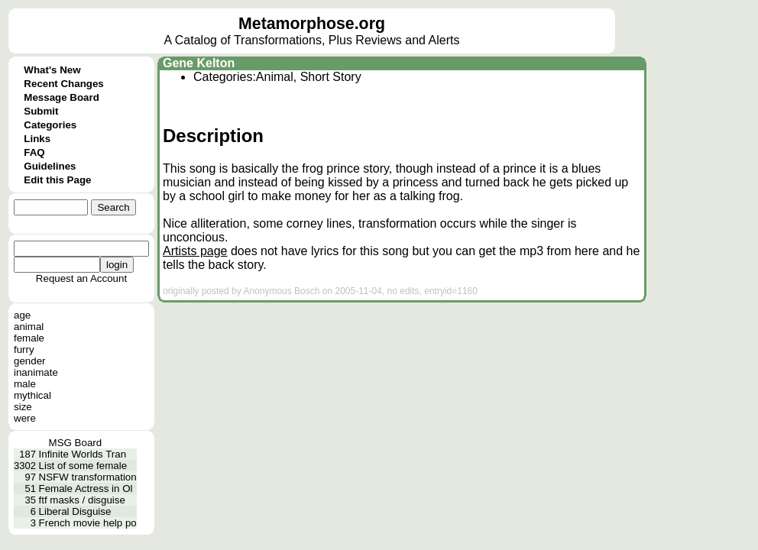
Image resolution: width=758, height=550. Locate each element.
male (25, 384)
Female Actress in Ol (86, 488)
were (25, 418)
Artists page (195, 250)
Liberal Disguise (75, 511)
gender (30, 361)
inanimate (36, 372)
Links (37, 138)
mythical (32, 395)
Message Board (61, 97)
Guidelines (50, 166)
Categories (50, 125)
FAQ (34, 152)
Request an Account (81, 278)
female (29, 338)
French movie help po (88, 523)
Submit (41, 111)
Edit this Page (57, 180)
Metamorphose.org (311, 24)
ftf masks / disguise (82, 500)
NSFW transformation (88, 477)
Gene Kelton (199, 63)
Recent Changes (63, 83)
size (23, 406)
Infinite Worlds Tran (83, 454)
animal (29, 326)
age (22, 315)
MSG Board (75, 442)
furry (24, 349)
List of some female (83, 465)
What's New (52, 70)
